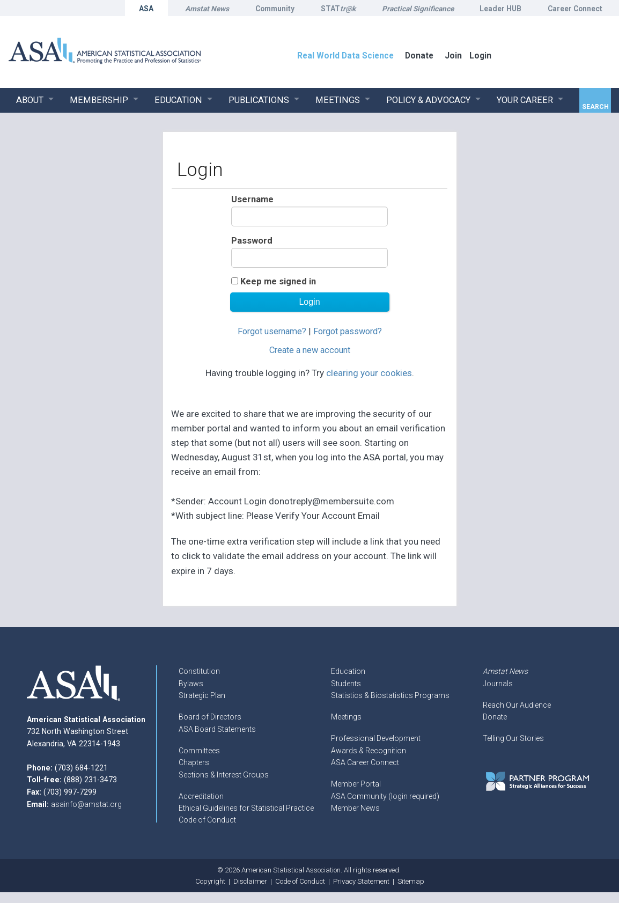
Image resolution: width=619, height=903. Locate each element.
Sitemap (410, 881)
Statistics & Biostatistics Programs (390, 695)
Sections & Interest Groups (224, 774)
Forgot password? (347, 331)
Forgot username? (272, 331)
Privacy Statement (361, 881)
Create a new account (309, 350)
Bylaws (191, 683)
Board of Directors (210, 717)
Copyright (210, 881)
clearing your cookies (369, 373)
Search (595, 107)
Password (251, 241)
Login (480, 55)
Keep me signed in (278, 281)
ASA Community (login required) (385, 796)
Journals (498, 683)
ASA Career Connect (365, 762)
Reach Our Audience (517, 705)
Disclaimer (250, 881)
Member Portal (356, 784)
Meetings (346, 717)
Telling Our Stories (513, 738)
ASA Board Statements (217, 729)
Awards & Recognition (368, 750)
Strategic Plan (202, 695)
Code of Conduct (207, 820)
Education (348, 671)
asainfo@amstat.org (86, 804)
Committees (199, 750)
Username (252, 199)
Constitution (199, 671)
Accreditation (201, 796)
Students (346, 683)
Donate (495, 717)
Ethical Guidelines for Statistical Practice (246, 808)
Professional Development (376, 738)
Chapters (194, 762)
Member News (355, 808)
